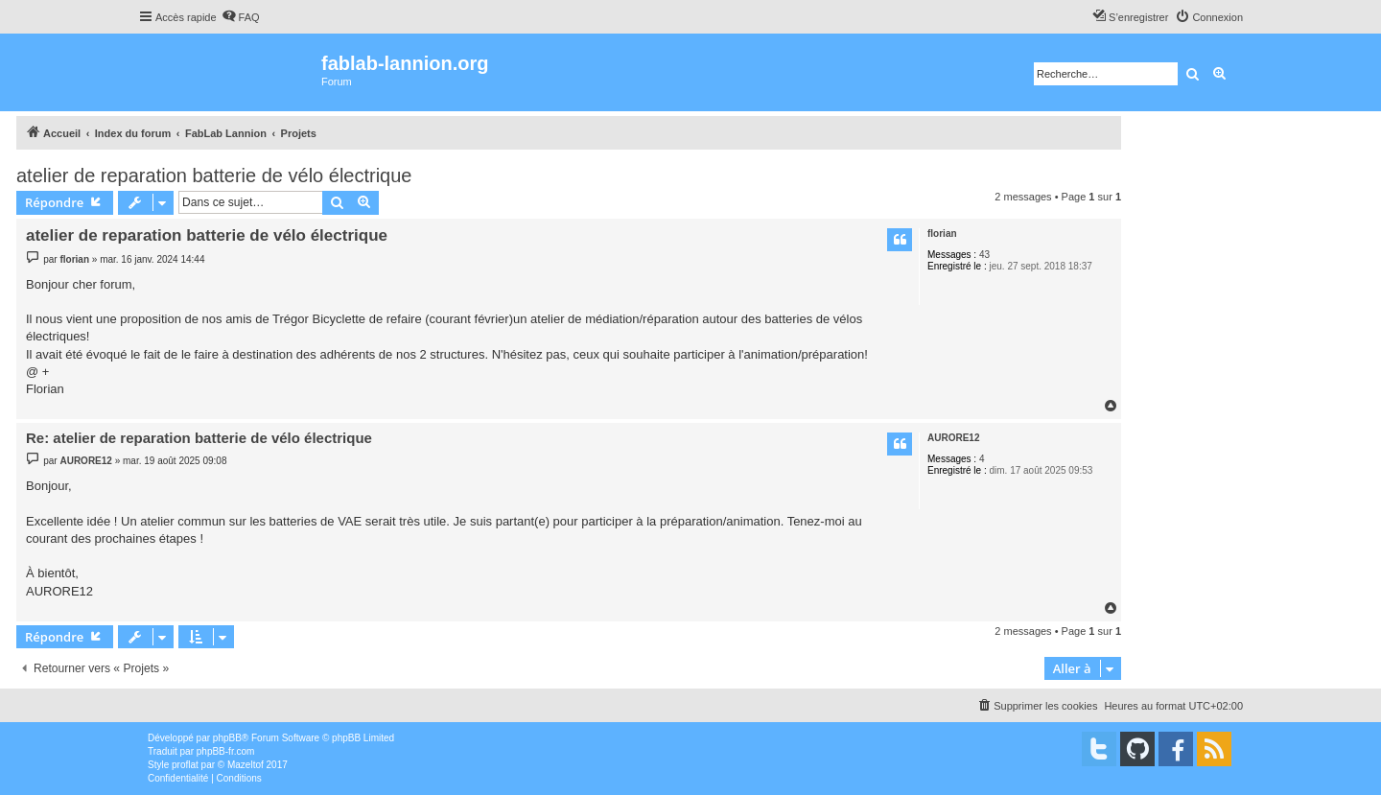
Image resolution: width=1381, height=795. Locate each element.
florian (942, 233)
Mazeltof (245, 765)
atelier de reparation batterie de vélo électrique (213, 175)
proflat (185, 765)
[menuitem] (241, 17)
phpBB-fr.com (226, 751)
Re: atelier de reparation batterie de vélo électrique (199, 438)
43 (984, 254)
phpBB (227, 738)
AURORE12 (953, 438)
